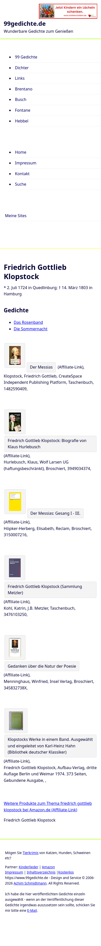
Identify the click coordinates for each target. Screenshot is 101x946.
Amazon (48, 867)
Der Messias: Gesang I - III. (55, 513)
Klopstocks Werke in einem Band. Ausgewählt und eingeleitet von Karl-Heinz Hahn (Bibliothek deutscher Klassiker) (50, 746)
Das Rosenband (28, 322)
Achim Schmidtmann (30, 883)
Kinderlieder (28, 867)
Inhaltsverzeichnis (41, 872)
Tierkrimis (30, 852)
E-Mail (32, 910)
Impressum (14, 872)
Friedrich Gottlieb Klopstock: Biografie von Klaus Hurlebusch (47, 444)
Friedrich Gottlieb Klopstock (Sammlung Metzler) (45, 590)
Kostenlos (66, 872)
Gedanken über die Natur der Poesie (42, 666)
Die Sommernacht (30, 329)
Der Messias (41, 367)
